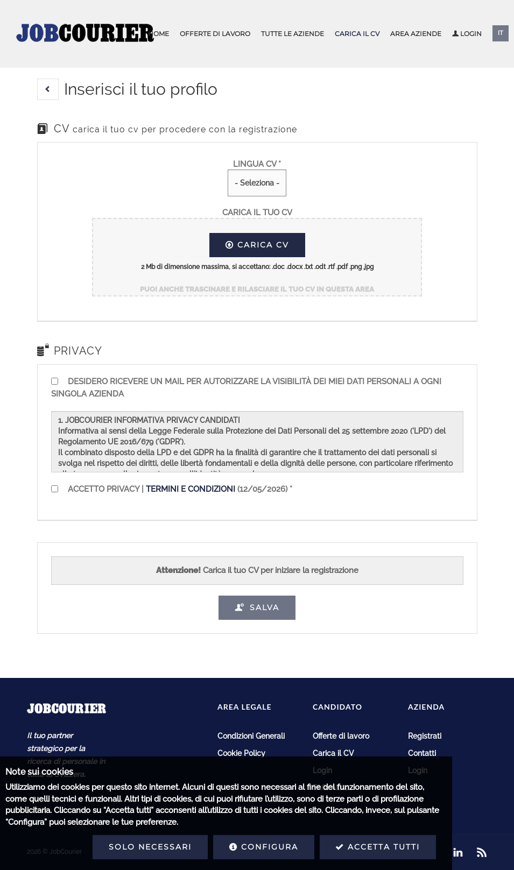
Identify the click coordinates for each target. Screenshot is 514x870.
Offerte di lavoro (215, 34)
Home (158, 34)
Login (467, 34)
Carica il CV (357, 34)
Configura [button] (165, 847)
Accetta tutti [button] (279, 847)
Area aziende (415, 34)
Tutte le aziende (292, 34)
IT (500, 33)
